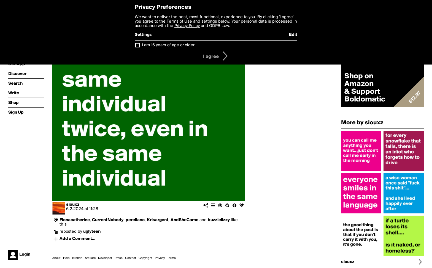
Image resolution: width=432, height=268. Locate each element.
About (56, 258)
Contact (130, 258)
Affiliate (90, 258)
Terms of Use (179, 21)
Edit (293, 35)
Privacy (160, 258)
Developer (105, 258)
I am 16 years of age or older (168, 45)
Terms (171, 258)
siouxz (72, 204)
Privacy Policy (187, 26)
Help (66, 258)
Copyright (145, 258)
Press (119, 258)
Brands (77, 258)
